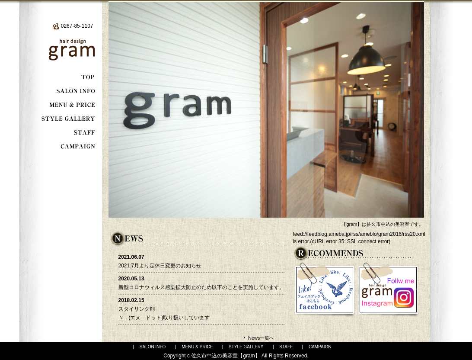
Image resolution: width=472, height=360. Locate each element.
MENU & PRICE (197, 346)
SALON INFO (153, 346)
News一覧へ (261, 338)
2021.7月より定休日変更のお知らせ (160, 266)
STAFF (286, 346)
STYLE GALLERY (246, 346)
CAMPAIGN (320, 346)
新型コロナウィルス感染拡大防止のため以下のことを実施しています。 (201, 287)
